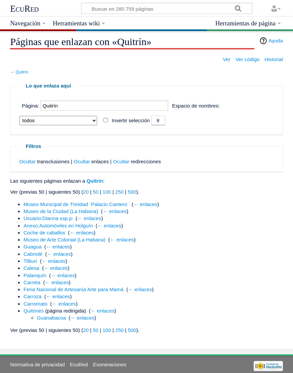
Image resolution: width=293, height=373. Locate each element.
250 (119, 192)
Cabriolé (32, 254)
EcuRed (24, 9)
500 (132, 192)
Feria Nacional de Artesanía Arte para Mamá (73, 289)
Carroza (32, 296)
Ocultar (27, 161)
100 (106, 192)
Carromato (35, 304)
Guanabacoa (51, 318)
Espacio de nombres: (196, 106)
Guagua (32, 246)
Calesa (31, 268)
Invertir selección (131, 120)
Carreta (31, 282)
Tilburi (30, 261)
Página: (30, 106)
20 (86, 192)
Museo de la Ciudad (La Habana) (60, 211)
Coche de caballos (44, 232)
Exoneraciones (109, 364)
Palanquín (34, 275)
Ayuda (276, 40)
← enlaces (145, 204)
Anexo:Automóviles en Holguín (58, 225)
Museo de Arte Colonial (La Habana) (64, 239)
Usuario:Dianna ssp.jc (48, 218)
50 (95, 192)
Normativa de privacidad (37, 364)
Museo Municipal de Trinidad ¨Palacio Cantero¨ (76, 204)
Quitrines (33, 311)
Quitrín (22, 71)
